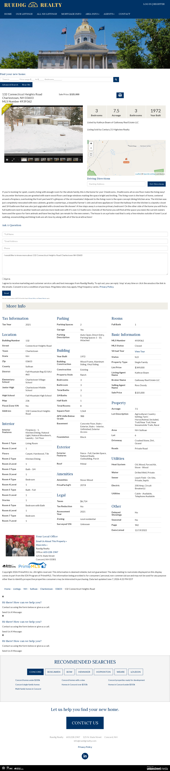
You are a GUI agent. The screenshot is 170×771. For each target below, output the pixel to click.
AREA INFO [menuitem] (92, 13)
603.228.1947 (73, 737)
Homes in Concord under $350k (121, 684)
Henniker (84, 671)
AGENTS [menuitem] (109, 13)
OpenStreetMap (149, 174)
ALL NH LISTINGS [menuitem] (47, 13)
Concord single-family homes (27, 684)
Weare (121, 671)
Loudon (136, 671)
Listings (17, 588)
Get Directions (157, 184)
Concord (35, 671)
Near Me (26, 84)
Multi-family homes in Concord (28, 689)
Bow (69, 671)
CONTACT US (85, 722)
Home (7, 588)
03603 (58, 588)
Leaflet (138, 174)
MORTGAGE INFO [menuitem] (71, 13)
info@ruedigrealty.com (85, 740)
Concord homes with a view (73, 680)
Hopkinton (103, 671)
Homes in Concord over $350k (75, 684)
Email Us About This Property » (51, 541)
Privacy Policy (106, 286)
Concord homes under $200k (27, 680)
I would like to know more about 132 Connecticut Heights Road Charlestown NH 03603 (85, 264)
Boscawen (53, 671)
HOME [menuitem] (8, 13)
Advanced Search (10, 84)
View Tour (140, 351)
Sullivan (33, 588)
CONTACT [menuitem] (124, 13)
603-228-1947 (50, 552)
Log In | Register (154, 4)
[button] (116, 79)
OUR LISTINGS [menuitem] (24, 13)
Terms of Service (42, 298)
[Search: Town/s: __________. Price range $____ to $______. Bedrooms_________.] (56, 79)
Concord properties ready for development (126, 680)
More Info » (42, 544)
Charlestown (46, 588)
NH (25, 588)
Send (6, 293)
